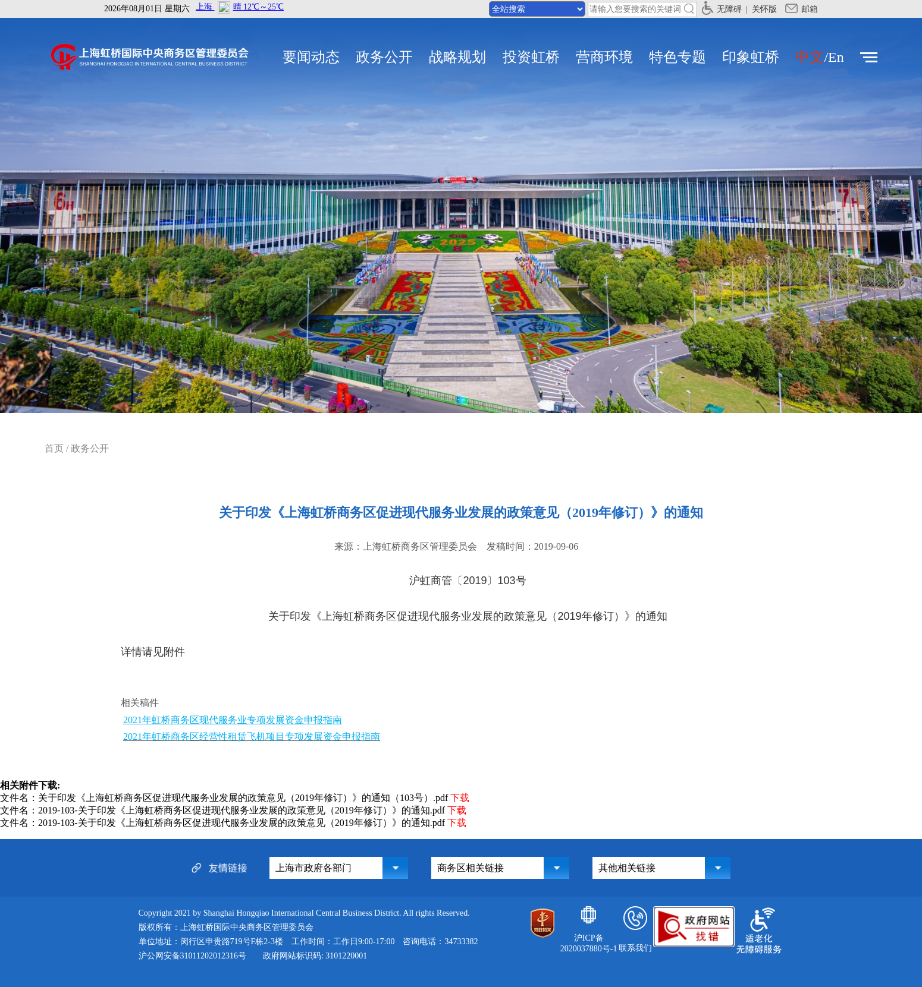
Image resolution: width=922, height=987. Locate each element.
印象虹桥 (750, 57)
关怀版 (764, 9)
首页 (54, 448)
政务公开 (384, 57)
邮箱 (801, 9)
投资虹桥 (531, 57)
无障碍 (722, 9)
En (836, 57)
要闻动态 (311, 57)
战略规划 (457, 57)
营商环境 (604, 57)
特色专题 (677, 57)
